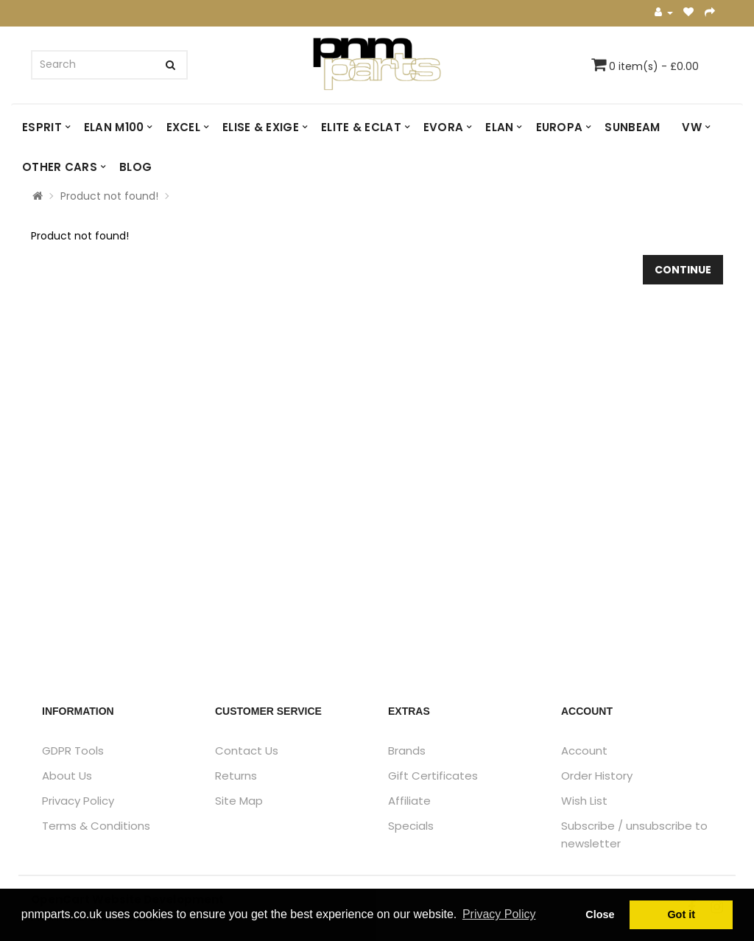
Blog (135, 167)
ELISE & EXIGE (260, 127)
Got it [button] (681, 914)
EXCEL (183, 127)
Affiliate (409, 800)
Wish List (584, 800)
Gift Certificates (433, 775)
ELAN (499, 127)
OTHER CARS (59, 167)
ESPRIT (42, 127)
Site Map (239, 800)
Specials (411, 825)
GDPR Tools (73, 750)
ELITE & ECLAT (361, 127)
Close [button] (599, 914)
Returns (236, 775)
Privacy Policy (78, 800)
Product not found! (109, 196)
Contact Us (246, 750)
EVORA (443, 127)
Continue (683, 269)
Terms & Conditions (96, 825)
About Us (67, 775)
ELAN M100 (114, 127)
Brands (407, 750)
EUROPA (559, 127)
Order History (597, 775)
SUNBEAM (632, 127)
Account (584, 750)
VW (692, 127)
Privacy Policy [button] (499, 914)
